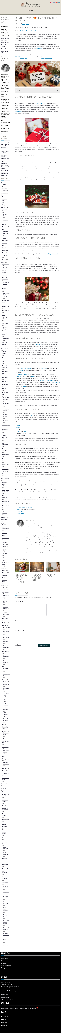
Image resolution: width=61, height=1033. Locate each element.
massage (21, 370)
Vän (3, 560)
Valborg (4, 259)
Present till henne (5, 42)
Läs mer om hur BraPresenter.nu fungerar (5, 131)
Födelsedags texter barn (6, 398)
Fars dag (4, 224)
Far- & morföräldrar (5, 527)
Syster (4, 546)
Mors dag (4, 243)
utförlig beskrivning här (52, 254)
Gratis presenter (5, 853)
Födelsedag (5, 727)
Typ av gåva (4, 788)
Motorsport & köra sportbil (6, 922)
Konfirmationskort (5, 438)
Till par (4, 557)
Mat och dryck (5, 306)
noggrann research (49, 527)
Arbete (23, 24)
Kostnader (5, 641)
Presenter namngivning (6, 763)
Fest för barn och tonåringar (5, 183)
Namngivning (5, 759)
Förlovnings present (6, 733)
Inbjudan (4, 196)
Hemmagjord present (5, 814)
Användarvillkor (6, 965)
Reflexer (18, 431)
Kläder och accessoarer (5, 278)
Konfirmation (5, 747)
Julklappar (5, 233)
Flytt (3, 724)
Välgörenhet (5, 945)
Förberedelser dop (6, 674)
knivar (24, 386)
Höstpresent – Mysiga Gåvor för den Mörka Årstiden (37, 577)
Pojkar (3, 577)
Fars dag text (5, 388)
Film (3, 270)
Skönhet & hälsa (4, 318)
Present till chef (20, 511)
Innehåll (18, 91)
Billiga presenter (5, 847)
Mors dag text (5, 454)
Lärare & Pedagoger (6, 719)
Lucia (4, 238)
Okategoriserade (5, 478)
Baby (3, 357)
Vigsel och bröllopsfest (6, 646)
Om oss (3, 961)
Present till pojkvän (3, 45)
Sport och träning (4, 328)
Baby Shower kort (5, 360)
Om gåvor (3, 482)
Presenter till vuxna (4, 520)
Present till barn (5, 49)
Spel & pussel (5, 323)
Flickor (3, 570)
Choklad (18, 427)
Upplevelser (5, 882)
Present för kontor (51, 575)
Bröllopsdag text (5, 372)
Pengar (4, 824)
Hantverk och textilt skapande (6, 295)
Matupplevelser (6, 915)
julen (32, 415)
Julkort (3, 435)
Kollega (4, 535)
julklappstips (39, 48)
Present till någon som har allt (5, 39)
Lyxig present (5, 819)
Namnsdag (4, 768)
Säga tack (4, 775)
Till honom (4, 553)
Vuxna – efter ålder (5, 563)
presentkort (56, 382)
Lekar (3, 188)
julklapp (33, 376)
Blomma (18, 425)
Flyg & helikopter (5, 902)
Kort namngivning (5, 443)
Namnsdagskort (5, 459)
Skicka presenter (4, 512)
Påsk (3, 248)
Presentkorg (5, 864)
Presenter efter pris (5, 842)
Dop (3, 666)
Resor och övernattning (6, 934)
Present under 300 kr (4, 52)
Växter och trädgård (4, 343)
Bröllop (4, 625)
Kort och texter (4, 348)
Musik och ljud (5, 310)
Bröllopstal (6, 637)
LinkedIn (4, 1026)
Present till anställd (32, 30)
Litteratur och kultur (5, 301)
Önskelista (4, 575)
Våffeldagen (5, 255)
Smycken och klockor (6, 283)
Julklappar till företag (46, 58)
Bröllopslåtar (6, 627)
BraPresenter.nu (42, 523)
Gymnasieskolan (6, 689)
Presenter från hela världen (5, 859)
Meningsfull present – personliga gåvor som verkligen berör (5, 158)
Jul (3, 229)
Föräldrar (4, 533)
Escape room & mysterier (6, 896)
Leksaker (4, 572)
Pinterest (4, 1023)
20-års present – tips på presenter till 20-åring (5, 151)
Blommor (4, 792)
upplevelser (44, 368)
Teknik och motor (4, 333)
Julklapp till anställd (23, 30)
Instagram (4, 1016)
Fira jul (18, 509)
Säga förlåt (5, 773)
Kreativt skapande (4, 288)
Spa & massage (5, 939)
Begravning (5, 618)
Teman (4, 190)
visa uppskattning (40, 103)
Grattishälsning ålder (6, 409)
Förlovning (4, 731)
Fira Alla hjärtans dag (6, 214)
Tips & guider (4, 784)
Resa (3, 315)
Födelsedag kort (5, 393)
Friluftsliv (5, 267)
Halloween (4, 227)
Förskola (5, 681)
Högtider (3, 207)
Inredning (4, 275)
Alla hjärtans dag (5, 209)
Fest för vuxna (4, 193)
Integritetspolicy (6, 968)
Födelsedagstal (6, 425)
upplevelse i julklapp (26, 368)
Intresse (3, 262)
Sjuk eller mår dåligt (5, 778)
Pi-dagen (4, 250)
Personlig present (4, 827)
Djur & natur (6, 892)
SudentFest (6, 699)
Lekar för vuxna (4, 199)
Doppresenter (6, 669)
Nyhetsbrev (4, 958)
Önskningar (4, 517)
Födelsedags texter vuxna (6, 404)
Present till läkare (21, 513)
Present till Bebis (4, 580)
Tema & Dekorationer (6, 613)
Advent (5, 231)
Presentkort (19, 376)
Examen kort (5, 384)
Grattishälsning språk (6, 415)
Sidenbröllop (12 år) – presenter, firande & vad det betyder (5, 166)
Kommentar (19, 602)
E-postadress (19, 631)
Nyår (3, 245)
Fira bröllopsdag (6, 655)
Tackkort (4, 471)
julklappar (17, 56)
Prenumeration (5, 838)
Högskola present (6, 713)
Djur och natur (5, 264)
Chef (3, 524)
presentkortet (39, 344)
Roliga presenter (4, 871)
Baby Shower (5, 592)
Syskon (4, 542)
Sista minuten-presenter (5, 877)
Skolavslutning (5, 464)
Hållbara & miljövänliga (5, 808)
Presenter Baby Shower (6, 607)
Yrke (4, 589)
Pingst (3, 253)
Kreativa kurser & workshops (5, 909)
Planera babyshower (6, 602)
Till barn (3, 568)
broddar (25, 431)
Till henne (4, 549)
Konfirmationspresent (6, 751)
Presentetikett (5, 501)
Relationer (5, 420)
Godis (3, 805)
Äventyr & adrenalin (5, 886)
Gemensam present (5, 800)
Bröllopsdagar (5, 651)
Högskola (5, 709)
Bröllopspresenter (6, 632)
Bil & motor (6, 338)
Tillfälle (27, 24)
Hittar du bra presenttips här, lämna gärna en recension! (18, 1008)
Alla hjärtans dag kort (5, 352)
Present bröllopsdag (6, 661)
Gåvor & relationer (4, 485)
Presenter (5, 220)
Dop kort (4, 381)
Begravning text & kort (5, 366)
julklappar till (18, 111)
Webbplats (18, 645)
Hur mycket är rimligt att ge (5, 490)
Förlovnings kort (5, 429)
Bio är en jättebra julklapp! (23, 374)
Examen (4, 680)
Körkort (4, 756)
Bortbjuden (4, 623)
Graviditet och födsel (5, 741)
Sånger (4, 205)
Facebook (4, 1019)
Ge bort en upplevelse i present (24, 507)
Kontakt (3, 963)
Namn (17, 621)
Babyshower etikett (6, 596)
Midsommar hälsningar (5, 449)
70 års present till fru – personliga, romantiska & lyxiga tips (5, 145)
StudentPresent (6, 694)
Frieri (4, 739)
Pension (4, 770)
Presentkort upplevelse (6, 928)
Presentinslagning (6, 506)
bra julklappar (23, 58)
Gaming (4, 272)
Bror (4, 544)
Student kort (5, 469)
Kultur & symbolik (4, 496)
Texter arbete (5, 474)
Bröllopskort (5, 377)
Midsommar (5, 240)
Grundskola (6, 684)
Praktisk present (4, 832)
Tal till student (6, 704)
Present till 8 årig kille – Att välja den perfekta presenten (21, 578)
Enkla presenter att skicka (6, 795)
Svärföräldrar (5, 538)
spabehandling (51, 380)
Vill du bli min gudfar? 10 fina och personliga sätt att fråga (4, 173)
